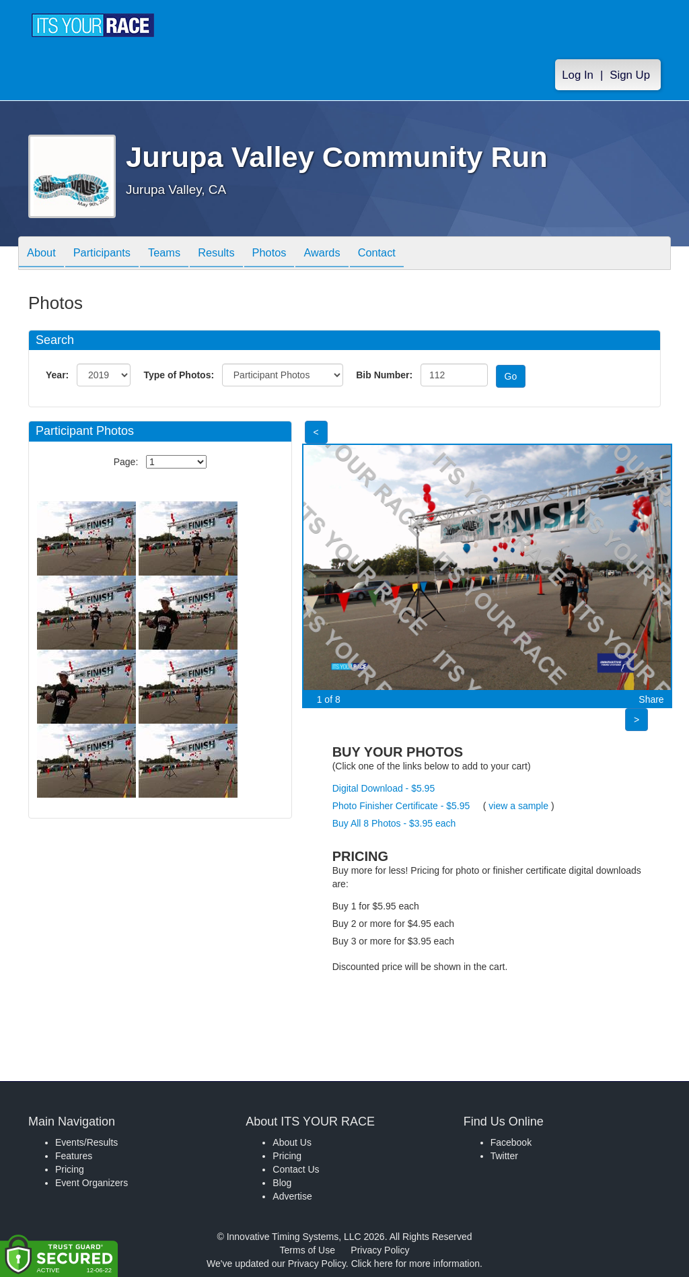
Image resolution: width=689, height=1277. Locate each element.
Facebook (511, 1142)
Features (73, 1155)
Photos (292, 254)
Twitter (504, 1155)
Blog (282, 1182)
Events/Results (86, 1142)
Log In (577, 75)
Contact (409, 254)
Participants (109, 254)
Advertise (292, 1196)
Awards (350, 254)
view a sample (518, 805)
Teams (177, 254)
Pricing (69, 1169)
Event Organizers (91, 1182)
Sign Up (630, 75)
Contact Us (296, 1169)
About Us (292, 1142)
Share (651, 699)
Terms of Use (307, 1250)
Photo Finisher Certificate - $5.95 (401, 805)
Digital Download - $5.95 (383, 788)
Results (234, 254)
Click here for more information (415, 1263)
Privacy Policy (380, 1250)
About (44, 254)
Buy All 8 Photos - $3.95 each (394, 823)
